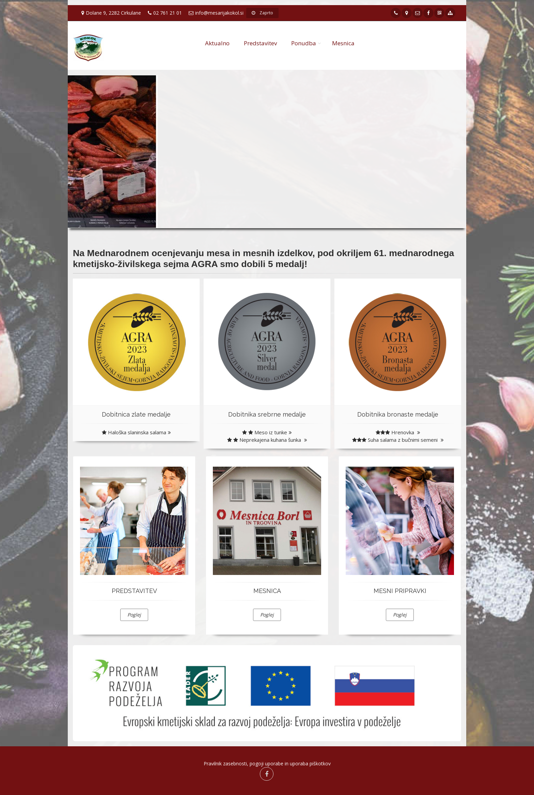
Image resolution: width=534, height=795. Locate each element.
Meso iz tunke (267, 432)
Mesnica (343, 43)
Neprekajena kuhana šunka (267, 439)
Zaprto (262, 13)
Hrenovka (398, 432)
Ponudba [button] (303, 43)
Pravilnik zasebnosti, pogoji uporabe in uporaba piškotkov (267, 763)
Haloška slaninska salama (136, 432)
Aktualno (217, 43)
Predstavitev (260, 43)
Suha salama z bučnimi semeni (398, 439)
